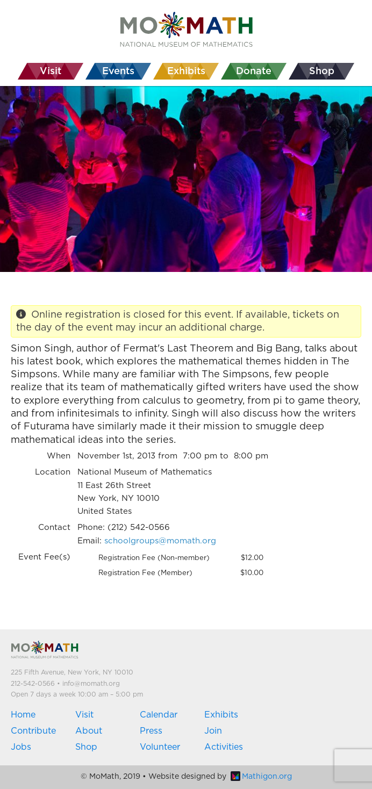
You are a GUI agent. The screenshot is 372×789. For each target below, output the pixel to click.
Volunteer (160, 747)
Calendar (158, 715)
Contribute (33, 731)
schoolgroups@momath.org (160, 541)
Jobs (21, 747)
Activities (223, 747)
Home (23, 715)
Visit (84, 715)
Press (151, 731)
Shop (86, 747)
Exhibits (221, 715)
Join (213, 731)
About (88, 731)
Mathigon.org (261, 776)
